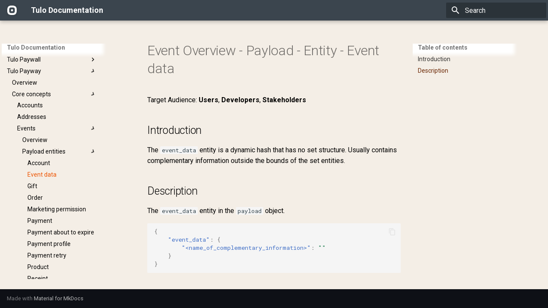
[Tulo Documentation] (12, 10)
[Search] (496, 10)
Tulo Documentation (36, 47)
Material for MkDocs (58, 298)
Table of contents (443, 47)
